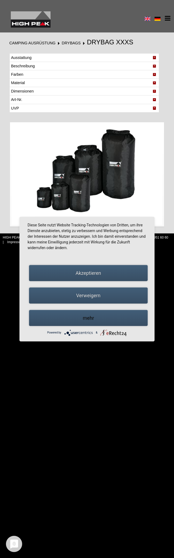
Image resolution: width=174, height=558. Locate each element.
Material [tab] (18, 83)
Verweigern (88, 295)
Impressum (15, 242)
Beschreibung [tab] (23, 66)
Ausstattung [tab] (21, 57)
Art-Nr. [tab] (16, 99)
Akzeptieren (88, 273)
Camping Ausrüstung (32, 43)
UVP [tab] (15, 108)
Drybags (71, 43)
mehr (88, 318)
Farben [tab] (17, 74)
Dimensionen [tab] (22, 91)
